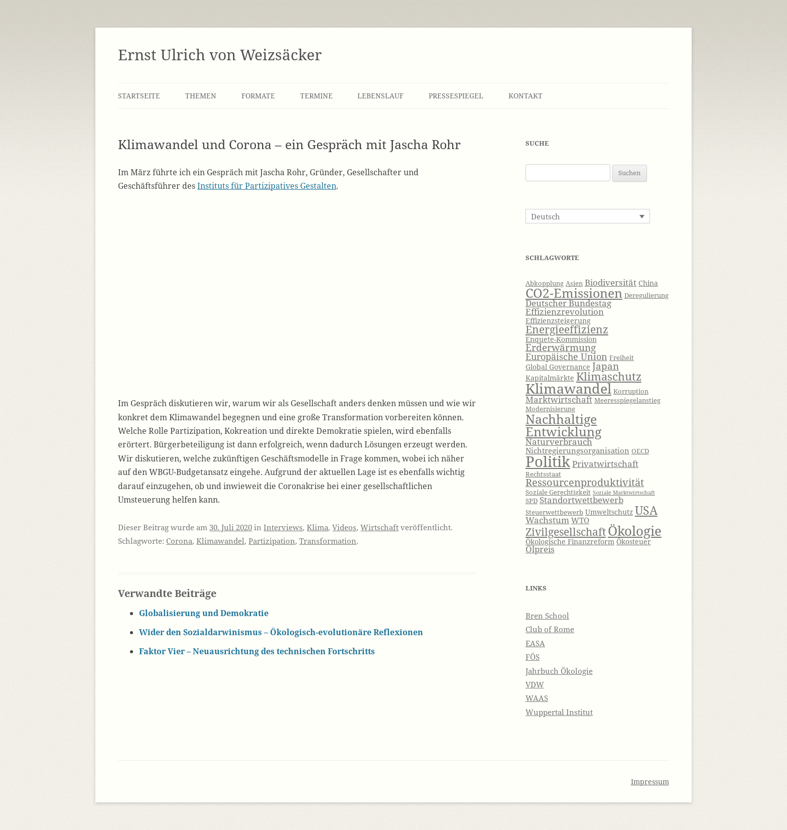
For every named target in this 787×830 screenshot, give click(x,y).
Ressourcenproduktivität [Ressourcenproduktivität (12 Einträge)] (585, 482)
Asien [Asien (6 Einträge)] (574, 283)
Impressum (650, 781)
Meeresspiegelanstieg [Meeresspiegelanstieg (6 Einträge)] (627, 400)
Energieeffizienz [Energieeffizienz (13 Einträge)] (567, 329)
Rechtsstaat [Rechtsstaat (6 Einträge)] (543, 474)
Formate (258, 95)
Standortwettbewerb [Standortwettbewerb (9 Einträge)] (581, 500)
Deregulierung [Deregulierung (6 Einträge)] (646, 295)
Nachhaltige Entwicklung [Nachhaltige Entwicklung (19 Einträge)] (563, 425)
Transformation (327, 541)
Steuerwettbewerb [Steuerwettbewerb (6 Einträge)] (554, 512)
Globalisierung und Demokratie (204, 613)
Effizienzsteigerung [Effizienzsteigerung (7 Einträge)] (558, 320)
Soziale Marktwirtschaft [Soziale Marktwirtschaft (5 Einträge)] (624, 492)
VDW (535, 684)
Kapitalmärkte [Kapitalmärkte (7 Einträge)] (550, 378)
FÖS (533, 657)
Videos (344, 527)
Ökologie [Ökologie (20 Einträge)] (635, 531)
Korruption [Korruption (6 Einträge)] (630, 391)
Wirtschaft (379, 527)
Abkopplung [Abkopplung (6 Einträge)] (545, 283)
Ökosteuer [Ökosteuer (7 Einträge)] (633, 541)
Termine (316, 95)
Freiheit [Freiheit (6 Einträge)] (621, 357)
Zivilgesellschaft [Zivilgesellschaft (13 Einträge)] (566, 532)
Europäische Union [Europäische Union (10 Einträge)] (566, 356)
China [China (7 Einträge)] (648, 283)
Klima (317, 527)
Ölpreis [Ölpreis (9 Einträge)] (540, 549)
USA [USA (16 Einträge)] (646, 510)
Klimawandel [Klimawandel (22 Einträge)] (568, 388)
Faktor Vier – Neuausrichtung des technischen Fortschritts (257, 651)
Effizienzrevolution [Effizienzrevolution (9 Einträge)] (565, 311)
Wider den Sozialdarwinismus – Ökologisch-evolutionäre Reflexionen (281, 632)
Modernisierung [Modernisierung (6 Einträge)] (550, 409)
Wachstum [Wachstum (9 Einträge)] (547, 520)
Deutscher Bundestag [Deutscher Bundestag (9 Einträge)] (568, 303)
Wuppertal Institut (559, 712)
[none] (588, 216)
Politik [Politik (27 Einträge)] (548, 461)
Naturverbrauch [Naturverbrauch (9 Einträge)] (559, 441)
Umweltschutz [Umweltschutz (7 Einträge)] (609, 512)
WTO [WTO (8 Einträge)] (580, 520)
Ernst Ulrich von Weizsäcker (220, 54)
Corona (179, 541)
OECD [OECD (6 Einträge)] (640, 451)
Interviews (283, 527)
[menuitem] (588, 216)
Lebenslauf (380, 95)
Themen (200, 95)
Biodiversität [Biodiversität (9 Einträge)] (610, 282)
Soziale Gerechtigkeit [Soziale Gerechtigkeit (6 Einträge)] (558, 492)
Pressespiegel (456, 95)
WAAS (537, 698)
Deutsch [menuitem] (545, 216)
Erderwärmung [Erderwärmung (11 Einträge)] (561, 347)
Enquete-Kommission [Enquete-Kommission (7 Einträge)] (561, 339)
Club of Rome (550, 629)
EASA (535, 643)
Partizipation (271, 541)
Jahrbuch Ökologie (559, 671)
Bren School (547, 616)
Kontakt (525, 95)
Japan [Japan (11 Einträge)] (605, 366)
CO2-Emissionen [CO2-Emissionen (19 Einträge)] (574, 292)
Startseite (139, 95)
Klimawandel (220, 541)
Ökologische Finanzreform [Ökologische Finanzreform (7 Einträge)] (570, 541)
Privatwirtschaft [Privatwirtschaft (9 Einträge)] (605, 463)
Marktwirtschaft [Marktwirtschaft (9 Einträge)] (559, 399)
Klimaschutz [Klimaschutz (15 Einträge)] (608, 376)
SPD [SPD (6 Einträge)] (532, 501)
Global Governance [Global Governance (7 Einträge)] (558, 367)
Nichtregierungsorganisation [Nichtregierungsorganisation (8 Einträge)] (577, 450)
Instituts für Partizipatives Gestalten (266, 185)
